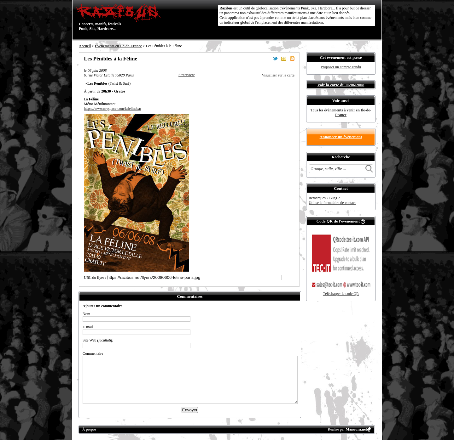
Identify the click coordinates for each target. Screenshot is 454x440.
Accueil (85, 46)
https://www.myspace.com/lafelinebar (112, 108)
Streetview (186, 75)
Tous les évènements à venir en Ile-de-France (341, 112)
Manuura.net (356, 429)
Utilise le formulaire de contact (332, 202)
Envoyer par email (283, 58)
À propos (89, 429)
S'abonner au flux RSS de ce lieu (292, 58)
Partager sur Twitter (275, 58)
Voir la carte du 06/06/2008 (340, 84)
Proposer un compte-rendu (341, 67)
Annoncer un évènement (341, 136)
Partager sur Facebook (266, 58)
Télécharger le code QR (341, 293)
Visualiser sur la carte (278, 75)
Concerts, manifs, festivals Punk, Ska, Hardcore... (119, 17)
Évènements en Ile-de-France (118, 46)
